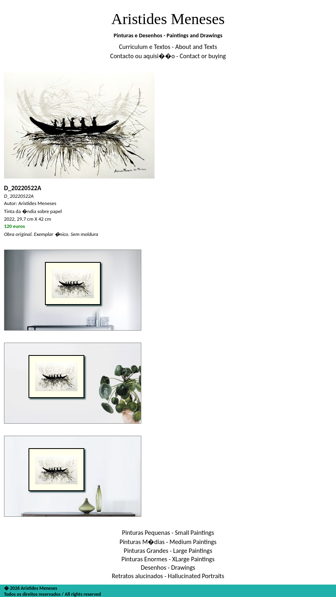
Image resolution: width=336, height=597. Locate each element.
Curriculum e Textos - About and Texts (168, 47)
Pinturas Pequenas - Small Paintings (168, 532)
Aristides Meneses (168, 18)
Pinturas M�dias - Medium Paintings (168, 542)
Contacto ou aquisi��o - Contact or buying (168, 56)
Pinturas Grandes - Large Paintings (168, 550)
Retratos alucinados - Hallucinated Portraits (168, 576)
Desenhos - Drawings (168, 567)
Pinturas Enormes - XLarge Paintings (168, 559)
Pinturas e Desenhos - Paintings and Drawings (168, 35)
